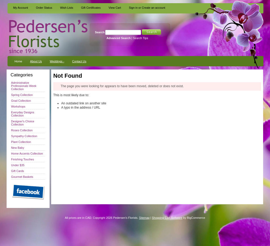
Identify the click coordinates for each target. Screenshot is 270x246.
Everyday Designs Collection (22, 114)
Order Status (44, 7)
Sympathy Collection (24, 136)
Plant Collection (21, 141)
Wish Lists (66, 7)
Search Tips (140, 38)
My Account (20, 7)
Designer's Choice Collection (22, 123)
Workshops (18, 106)
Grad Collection (21, 100)
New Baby (17, 147)
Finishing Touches (22, 159)
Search (99, 32)
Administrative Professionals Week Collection (23, 86)
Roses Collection (22, 130)
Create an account (153, 7)
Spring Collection (22, 94)
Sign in (133, 7)
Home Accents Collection (27, 153)
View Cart (115, 7)
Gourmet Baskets (22, 176)
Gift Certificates (90, 7)
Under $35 (18, 165)
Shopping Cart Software (167, 217)
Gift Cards (17, 171)
